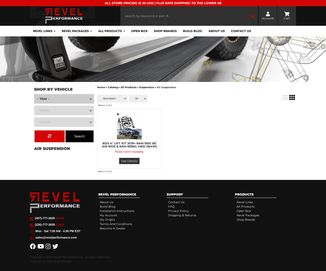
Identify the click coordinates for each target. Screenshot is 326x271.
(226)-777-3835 (49, 224)
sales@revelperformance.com (56, 237)
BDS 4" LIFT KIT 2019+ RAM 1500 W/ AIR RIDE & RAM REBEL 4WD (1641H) (129, 145)
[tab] (128, 195)
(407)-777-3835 (49, 218)
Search (79, 136)
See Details (129, 161)
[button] (189, 16)
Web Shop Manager (59, 261)
